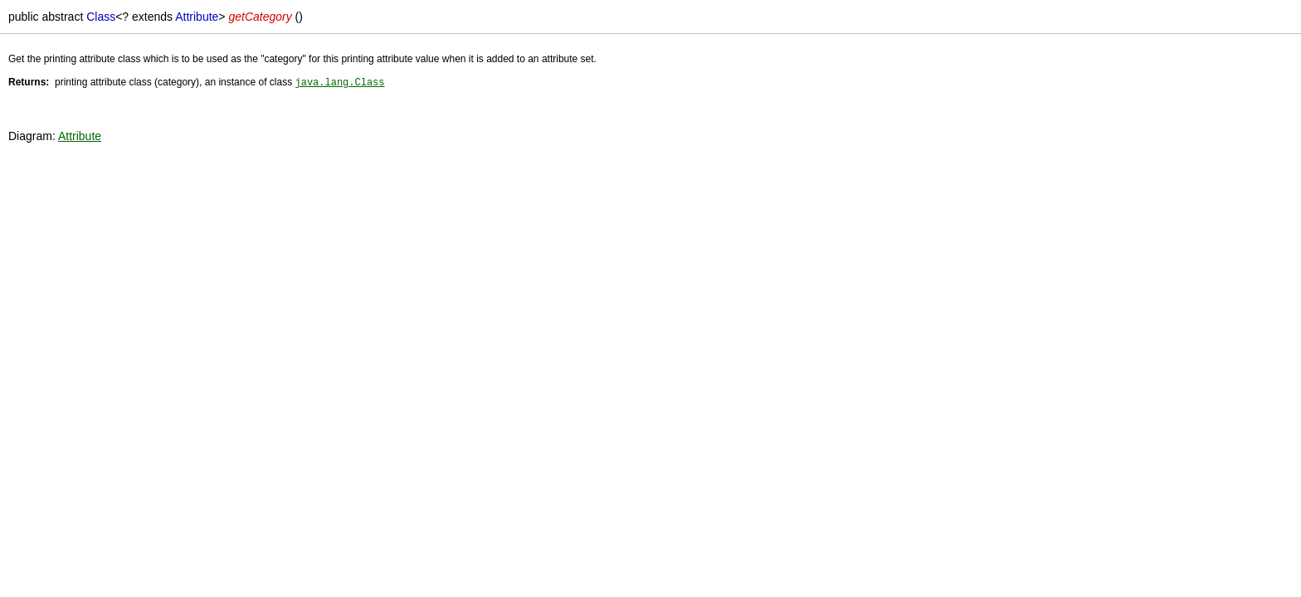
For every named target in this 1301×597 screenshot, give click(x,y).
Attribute (79, 135)
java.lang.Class (339, 82)
